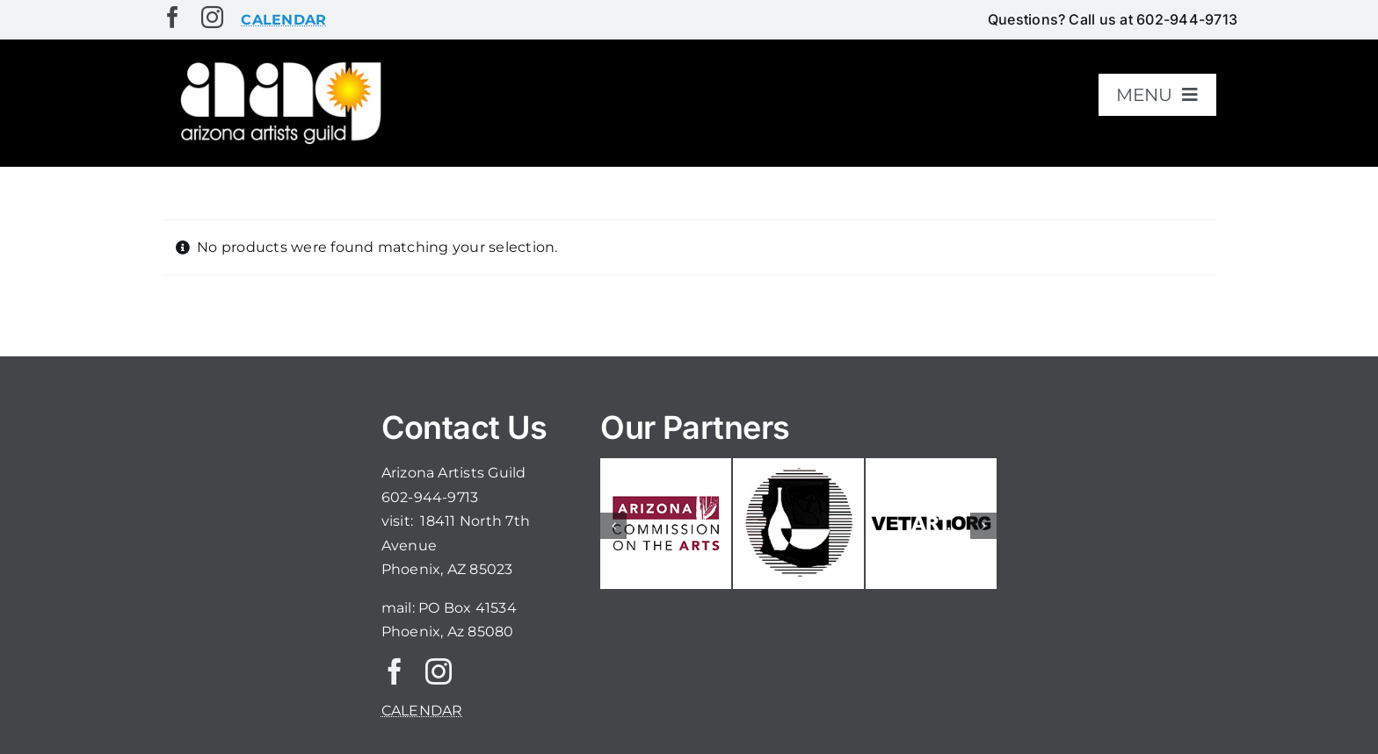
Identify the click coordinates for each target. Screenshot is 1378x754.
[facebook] (173, 17)
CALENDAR (422, 710)
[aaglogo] (278, 62)
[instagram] (212, 17)
